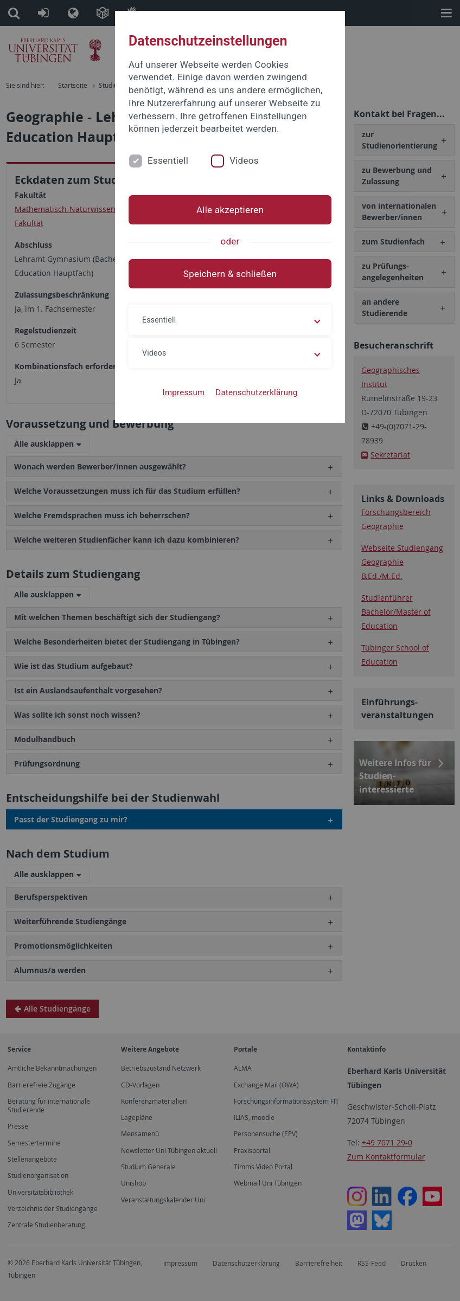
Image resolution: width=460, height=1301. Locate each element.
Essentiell (168, 160)
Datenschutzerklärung (256, 392)
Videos (244, 160)
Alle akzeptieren (230, 209)
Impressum (184, 392)
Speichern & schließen (230, 273)
